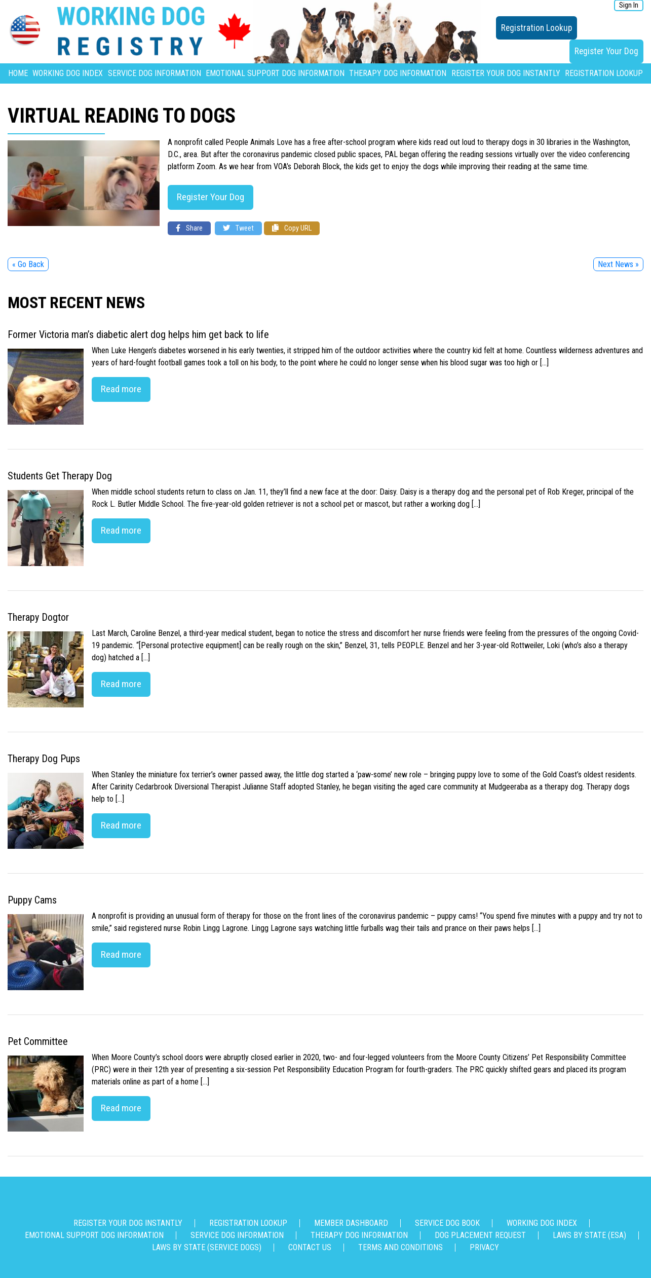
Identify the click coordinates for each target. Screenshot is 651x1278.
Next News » (618, 264)
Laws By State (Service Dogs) (206, 1247)
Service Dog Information (154, 73)
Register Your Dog (606, 51)
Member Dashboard (351, 1223)
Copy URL (292, 228)
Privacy (484, 1247)
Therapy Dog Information (397, 73)
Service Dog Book (447, 1223)
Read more (121, 389)
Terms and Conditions (400, 1247)
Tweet (238, 228)
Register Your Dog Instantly (505, 73)
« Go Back (28, 264)
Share (189, 228)
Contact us (309, 1247)
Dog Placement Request (480, 1235)
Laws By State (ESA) (589, 1235)
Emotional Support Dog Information (275, 73)
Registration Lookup (536, 28)
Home (18, 73)
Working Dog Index (67, 73)
